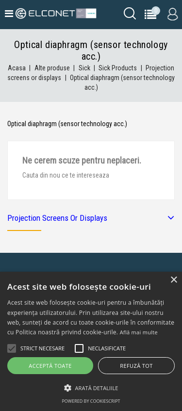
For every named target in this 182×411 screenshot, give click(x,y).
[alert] (91, 341)
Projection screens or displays (57, 218)
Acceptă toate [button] (50, 365)
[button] (91, 388)
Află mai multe (139, 332)
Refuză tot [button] (136, 365)
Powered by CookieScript (91, 401)
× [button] (173, 280)
